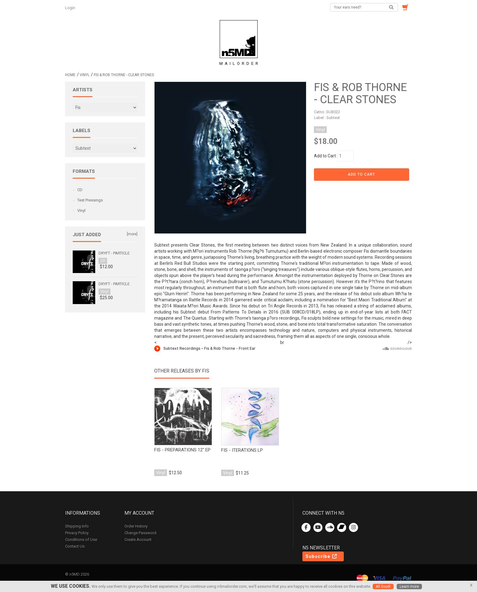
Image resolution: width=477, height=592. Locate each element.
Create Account (137, 539)
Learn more (409, 586)
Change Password (140, 533)
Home (70, 75)
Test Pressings (90, 200)
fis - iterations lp (242, 450)
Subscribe (321, 556)
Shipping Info (77, 526)
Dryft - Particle (114, 253)
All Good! (383, 586)
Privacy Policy (77, 533)
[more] (132, 234)
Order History (136, 526)
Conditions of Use (81, 539)
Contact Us (75, 546)
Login (70, 7)
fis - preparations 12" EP (182, 450)
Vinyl (84, 75)
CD (79, 189)
